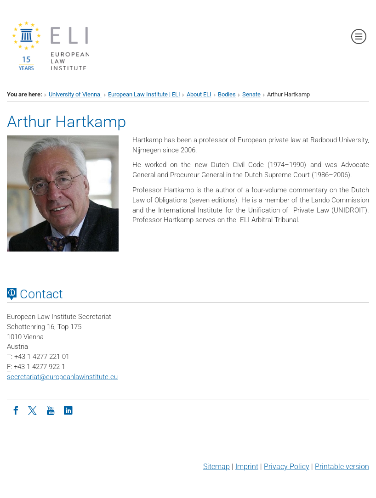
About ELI (199, 94)
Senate (251, 94)
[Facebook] (15, 410)
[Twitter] (33, 410)
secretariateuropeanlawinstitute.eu (62, 377)
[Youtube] (50, 410)
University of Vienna (75, 94)
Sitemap (216, 466)
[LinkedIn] (68, 410)
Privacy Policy (286, 466)
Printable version (342, 466)
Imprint (246, 466)
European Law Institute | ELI (144, 94)
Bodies (227, 94)
